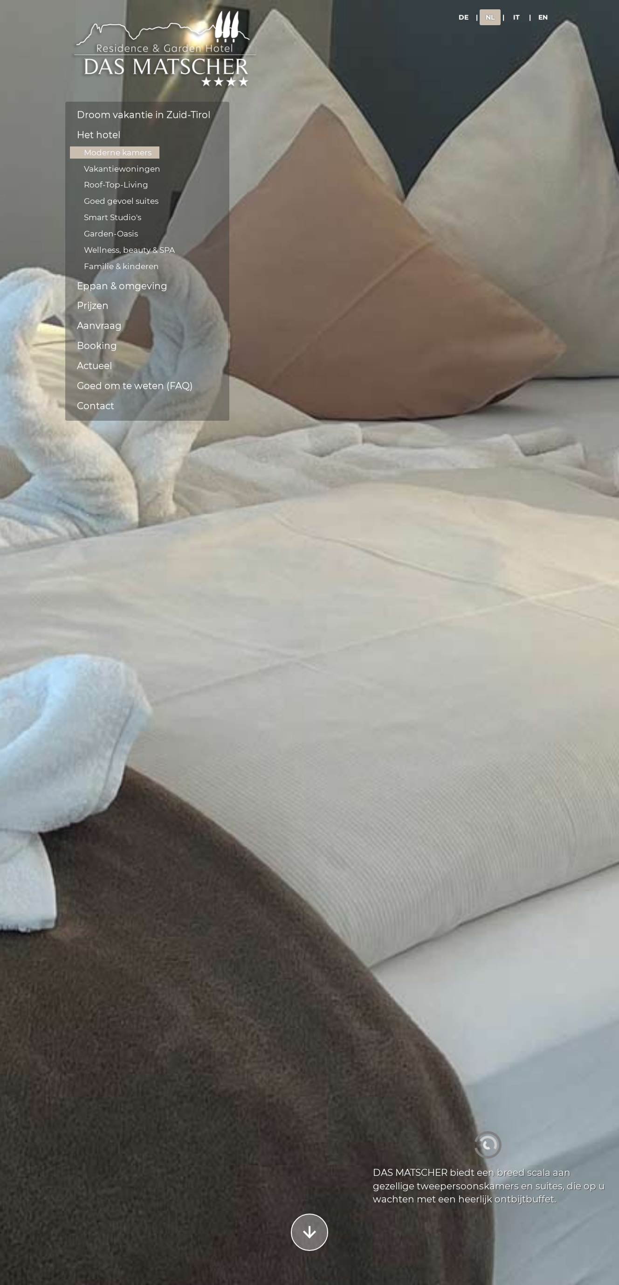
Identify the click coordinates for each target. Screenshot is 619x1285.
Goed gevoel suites (121, 201)
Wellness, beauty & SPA (129, 250)
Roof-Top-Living (116, 184)
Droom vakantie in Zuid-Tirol (143, 114)
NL (490, 17)
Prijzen (93, 305)
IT (516, 17)
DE (463, 17)
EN (543, 17)
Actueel (94, 365)
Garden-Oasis (111, 233)
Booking (97, 345)
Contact (95, 405)
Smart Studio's (112, 217)
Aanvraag (99, 325)
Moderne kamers (117, 152)
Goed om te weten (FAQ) (135, 385)
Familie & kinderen (121, 266)
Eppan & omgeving (122, 286)
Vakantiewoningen (122, 169)
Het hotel (98, 134)
